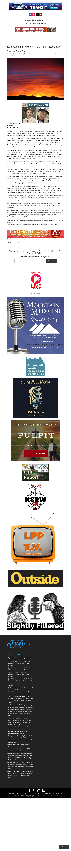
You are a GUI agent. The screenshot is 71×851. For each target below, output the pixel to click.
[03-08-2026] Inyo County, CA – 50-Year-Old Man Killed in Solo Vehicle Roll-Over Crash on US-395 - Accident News (20, 681)
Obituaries (32, 54)
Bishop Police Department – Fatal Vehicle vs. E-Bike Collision (19, 663)
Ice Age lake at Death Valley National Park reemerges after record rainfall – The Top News (20, 756)
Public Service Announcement (46, 54)
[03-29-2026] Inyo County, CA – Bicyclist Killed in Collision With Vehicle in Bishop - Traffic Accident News (20, 659)
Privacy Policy (37, 796)
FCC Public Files (35, 293)
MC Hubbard (13, 54)
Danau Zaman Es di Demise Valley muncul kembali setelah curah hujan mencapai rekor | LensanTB (20, 747)
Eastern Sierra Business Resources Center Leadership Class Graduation (20, 731)
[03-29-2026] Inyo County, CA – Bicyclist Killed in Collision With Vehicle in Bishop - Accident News (20, 670)
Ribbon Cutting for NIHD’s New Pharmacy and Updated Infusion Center (19, 722)
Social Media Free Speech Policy (52, 796)
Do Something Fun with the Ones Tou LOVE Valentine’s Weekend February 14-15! (20, 700)
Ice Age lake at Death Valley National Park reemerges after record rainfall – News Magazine (20, 738)
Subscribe (51, 261)
